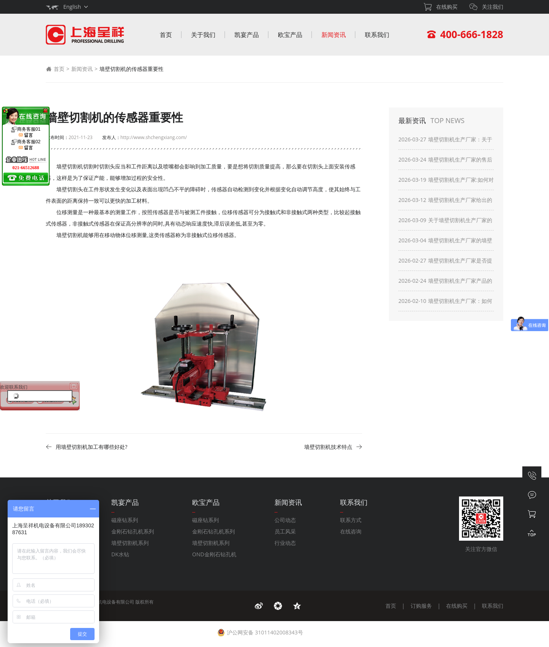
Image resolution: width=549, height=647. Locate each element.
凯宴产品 (246, 34)
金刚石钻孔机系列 (132, 531)
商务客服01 (25, 132)
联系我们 (377, 34)
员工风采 (285, 531)
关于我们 (203, 34)
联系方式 (350, 520)
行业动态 (285, 542)
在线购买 (456, 605)
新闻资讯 (333, 34)
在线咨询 (350, 531)
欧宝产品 (290, 34)
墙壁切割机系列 (130, 542)
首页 (166, 34)
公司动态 (285, 520)
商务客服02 (25, 145)
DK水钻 (120, 554)
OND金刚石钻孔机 (214, 554)
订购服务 (421, 605)
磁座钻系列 (124, 520)
